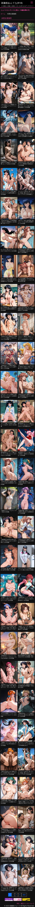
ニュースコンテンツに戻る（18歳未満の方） (16, 10)
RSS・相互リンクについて (25, 904)
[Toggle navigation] (32, 2)
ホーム (3, 14)
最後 (24, 895)
